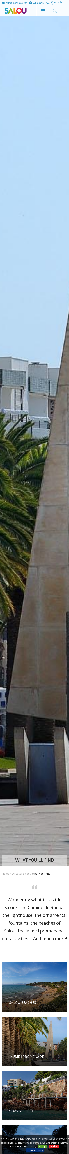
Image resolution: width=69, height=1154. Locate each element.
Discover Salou (21, 873)
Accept (42, 1146)
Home (5, 873)
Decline (54, 1146)
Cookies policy (35, 1150)
